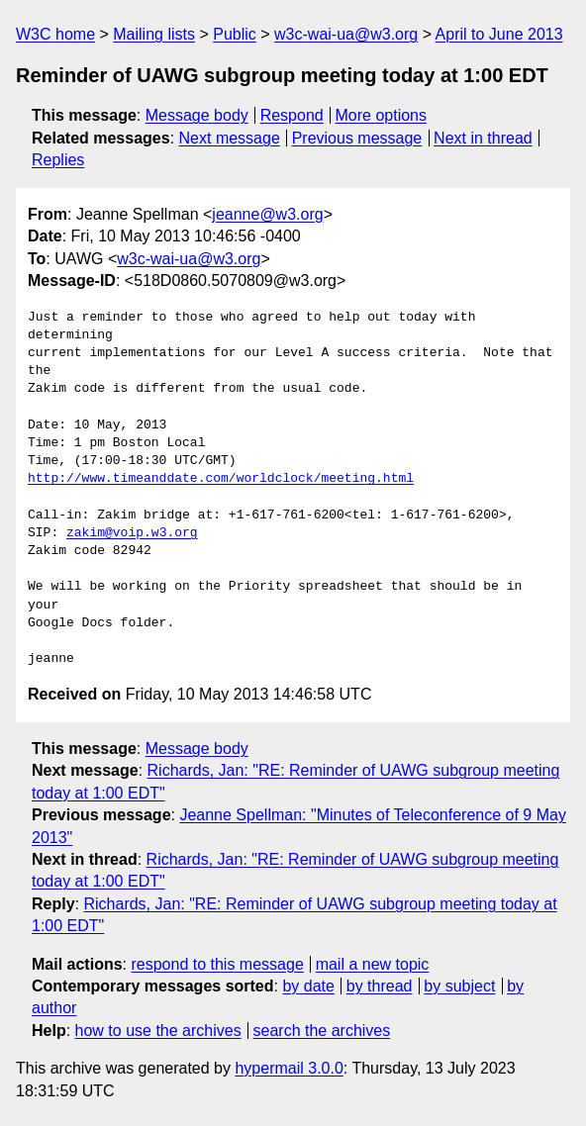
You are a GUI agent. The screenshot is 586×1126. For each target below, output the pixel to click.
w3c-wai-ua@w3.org (346, 34)
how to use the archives (158, 1030)
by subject (459, 986)
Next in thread (483, 138)
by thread (379, 986)
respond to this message (217, 964)
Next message (229, 138)
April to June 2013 (499, 34)
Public (234, 34)
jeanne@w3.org (267, 214)
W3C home (55, 34)
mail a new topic (373, 964)
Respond (292, 115)
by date (308, 986)
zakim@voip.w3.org (132, 533)
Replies (58, 159)
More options (382, 115)
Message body (197, 115)
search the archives (322, 1030)
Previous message (357, 138)
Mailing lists (154, 34)
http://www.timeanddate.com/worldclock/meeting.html (221, 479)
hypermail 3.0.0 (288, 1068)
